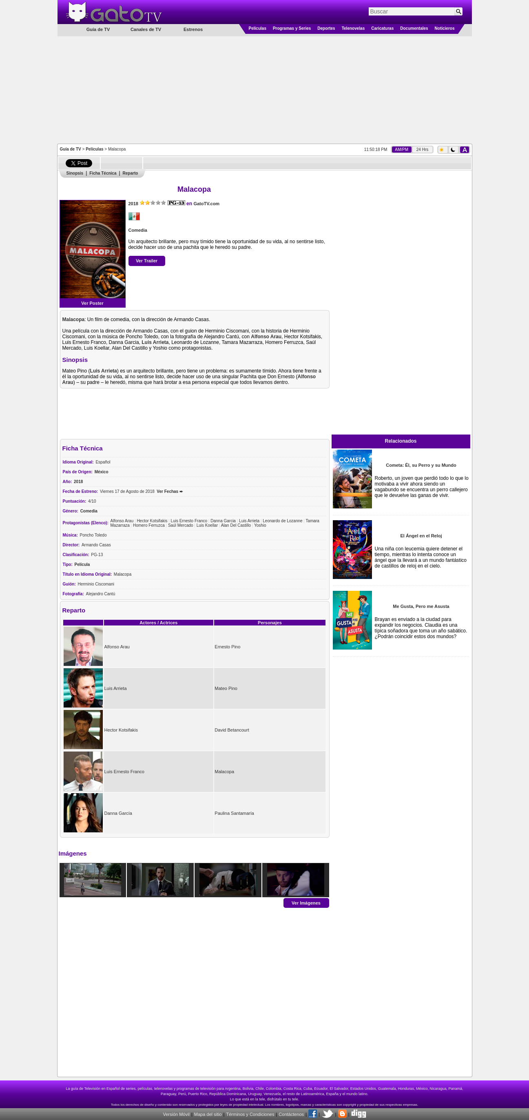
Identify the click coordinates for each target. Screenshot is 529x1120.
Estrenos (193, 29)
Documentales (414, 28)
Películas (257, 28)
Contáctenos (291, 1114)
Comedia (137, 230)
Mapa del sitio (208, 1114)
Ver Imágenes (306, 902)
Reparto (130, 173)
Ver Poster (92, 303)
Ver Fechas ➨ (170, 491)
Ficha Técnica (102, 173)
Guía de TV (70, 149)
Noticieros (445, 28)
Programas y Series (292, 28)
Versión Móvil (176, 1114)
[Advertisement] (265, 89)
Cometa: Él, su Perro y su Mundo (421, 465)
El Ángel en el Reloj (421, 535)
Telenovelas (353, 28)
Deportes (326, 28)
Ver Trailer (146, 260)
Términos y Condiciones (250, 1114)
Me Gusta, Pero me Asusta (421, 606)
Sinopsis (75, 173)
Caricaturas (382, 28)
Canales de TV (146, 29)
